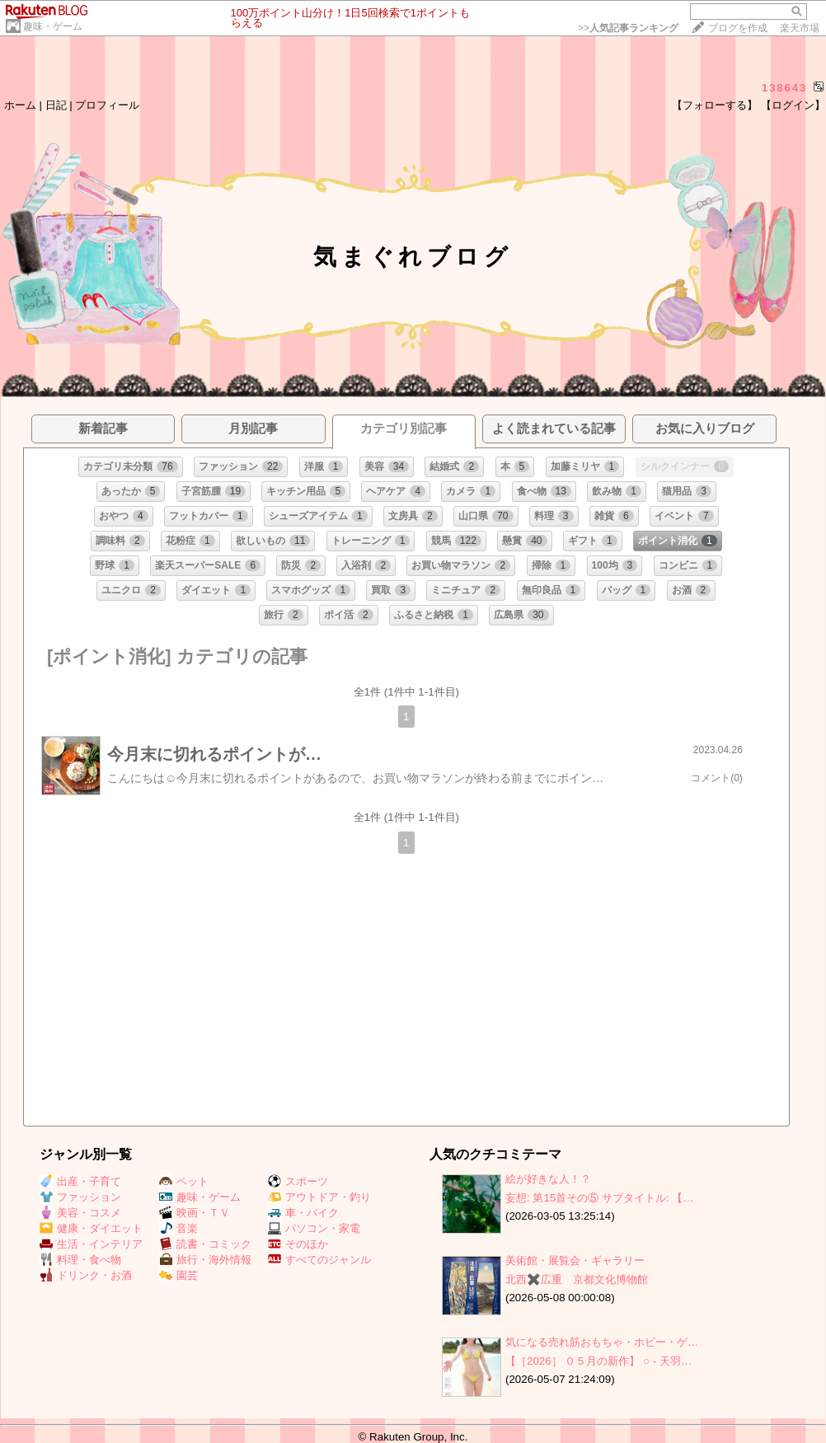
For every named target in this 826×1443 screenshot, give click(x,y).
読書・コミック (205, 1244)
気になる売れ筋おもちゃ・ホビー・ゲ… (601, 1342)
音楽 (178, 1228)
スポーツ (298, 1181)
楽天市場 (799, 28)
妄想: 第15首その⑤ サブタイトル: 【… (599, 1198)
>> (628, 28)
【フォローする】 (715, 105)
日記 (56, 105)
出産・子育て (80, 1181)
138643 (784, 88)
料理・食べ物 (80, 1259)
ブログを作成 (737, 28)
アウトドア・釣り (319, 1197)
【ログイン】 (793, 105)
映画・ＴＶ (194, 1212)
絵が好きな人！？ (548, 1179)
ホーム (20, 105)
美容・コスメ (80, 1212)
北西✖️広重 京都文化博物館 (576, 1279)
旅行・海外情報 (205, 1259)
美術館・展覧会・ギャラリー (575, 1260)
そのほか (298, 1244)
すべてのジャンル (319, 1259)
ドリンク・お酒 (86, 1275)
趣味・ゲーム (52, 26)
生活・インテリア (91, 1244)
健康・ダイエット (91, 1228)
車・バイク (303, 1212)
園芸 (178, 1275)
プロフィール (107, 105)
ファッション (80, 1197)
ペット (184, 1181)
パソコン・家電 (314, 1228)
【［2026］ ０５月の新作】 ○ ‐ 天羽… (598, 1361)
